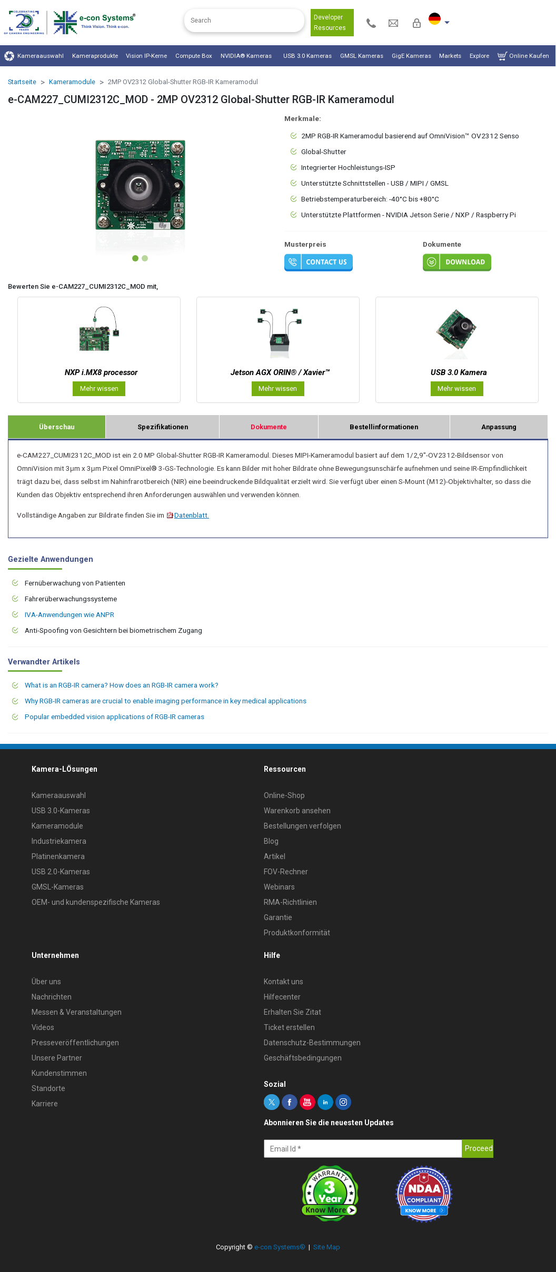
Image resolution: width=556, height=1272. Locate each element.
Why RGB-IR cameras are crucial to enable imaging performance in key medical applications (165, 700)
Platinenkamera (58, 856)
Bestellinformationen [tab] (384, 427)
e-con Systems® (279, 1247)
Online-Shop (284, 795)
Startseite (22, 82)
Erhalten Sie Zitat (292, 1012)
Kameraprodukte (95, 55)
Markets (450, 55)
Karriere (45, 1103)
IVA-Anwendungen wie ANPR (69, 614)
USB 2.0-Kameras (61, 871)
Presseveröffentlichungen (75, 1042)
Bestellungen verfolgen (302, 826)
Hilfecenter (282, 997)
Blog (271, 841)
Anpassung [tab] (499, 427)
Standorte (48, 1088)
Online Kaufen (523, 56)
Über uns (46, 981)
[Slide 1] (135, 258)
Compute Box (193, 55)
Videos (43, 1027)
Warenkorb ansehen (297, 810)
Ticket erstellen (289, 1027)
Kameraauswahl (34, 56)
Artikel (274, 856)
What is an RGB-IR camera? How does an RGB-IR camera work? (122, 685)
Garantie (278, 917)
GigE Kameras (411, 55)
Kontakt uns (283, 981)
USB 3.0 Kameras (307, 55)
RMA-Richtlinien (290, 902)
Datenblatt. (187, 515)
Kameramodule (72, 82)
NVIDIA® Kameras (248, 55)
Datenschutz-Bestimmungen (312, 1042)
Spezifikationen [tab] (162, 427)
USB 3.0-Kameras (61, 810)
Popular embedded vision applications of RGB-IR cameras (114, 716)
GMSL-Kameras (58, 887)
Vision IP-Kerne (146, 55)
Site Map (326, 1247)
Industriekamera (59, 841)
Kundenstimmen (59, 1073)
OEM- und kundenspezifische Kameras (96, 902)
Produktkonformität (297, 932)
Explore (479, 55)
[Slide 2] (145, 258)
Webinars (279, 887)
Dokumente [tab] (269, 427)
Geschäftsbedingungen (303, 1058)
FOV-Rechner (286, 871)
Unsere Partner (57, 1058)
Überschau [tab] (56, 427)
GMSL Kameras (361, 55)
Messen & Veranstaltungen (77, 1012)
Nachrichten (52, 997)
